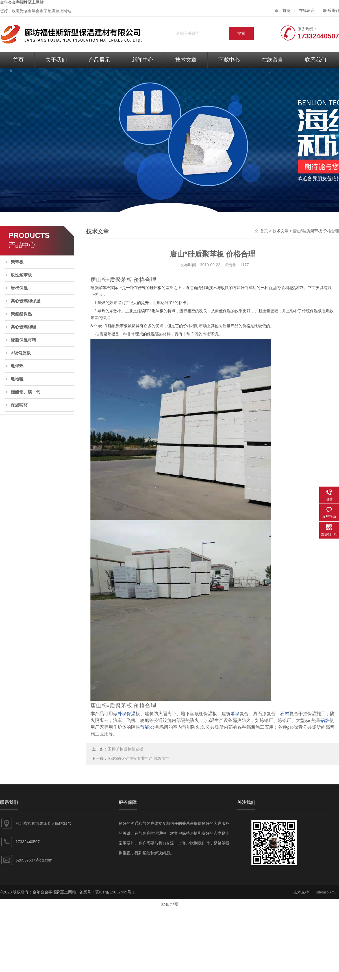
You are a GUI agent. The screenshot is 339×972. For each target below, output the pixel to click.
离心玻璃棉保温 (25, 301)
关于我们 (56, 60)
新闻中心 (142, 60)
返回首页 (282, 10)
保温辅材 (19, 405)
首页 (18, 60)
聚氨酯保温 (21, 314)
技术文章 (186, 60)
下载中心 (229, 60)
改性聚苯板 (21, 275)
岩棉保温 (19, 288)
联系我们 (331, 10)
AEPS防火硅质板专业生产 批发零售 (139, 758)
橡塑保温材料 (23, 340)
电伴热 (17, 366)
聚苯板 (17, 262)
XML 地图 (169, 904)
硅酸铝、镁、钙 (25, 392)
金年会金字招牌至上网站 (22, 2)
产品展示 (99, 60)
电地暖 (17, 379)
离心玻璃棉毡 (23, 327)
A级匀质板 (21, 353)
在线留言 (307, 10)
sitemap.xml (326, 892)
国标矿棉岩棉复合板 (125, 749)
